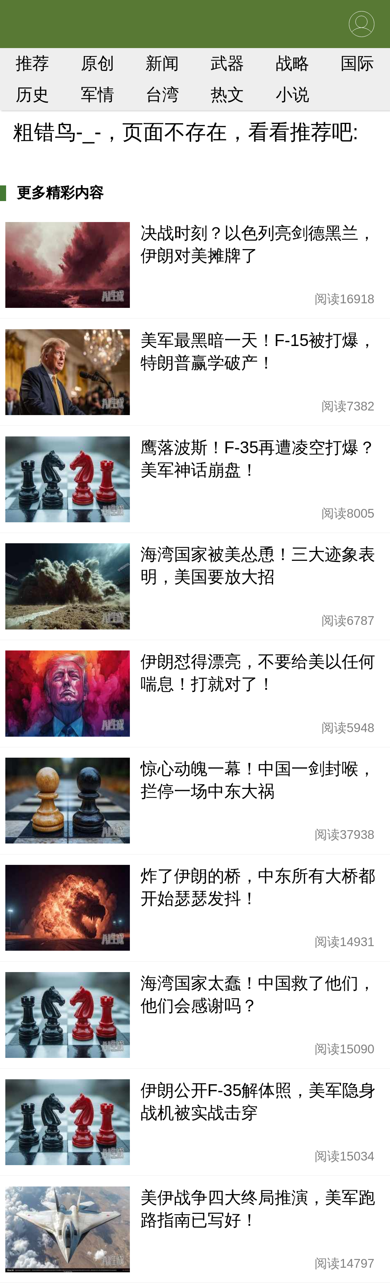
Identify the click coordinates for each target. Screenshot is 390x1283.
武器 (227, 63)
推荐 (32, 63)
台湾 (162, 94)
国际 (357, 63)
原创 (97, 63)
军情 (97, 94)
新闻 (162, 63)
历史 (32, 94)
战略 (292, 63)
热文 (227, 94)
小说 (292, 94)
